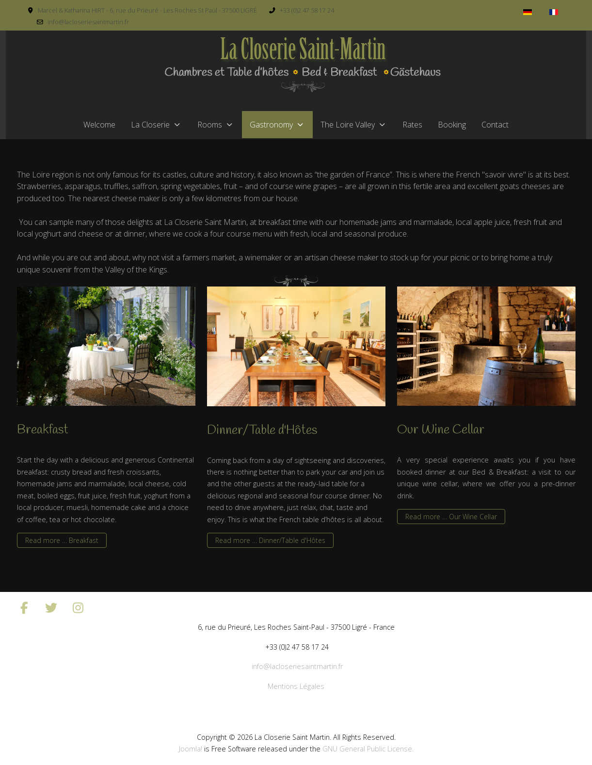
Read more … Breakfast (61, 540)
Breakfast (42, 430)
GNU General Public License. (368, 748)
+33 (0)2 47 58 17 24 (307, 10)
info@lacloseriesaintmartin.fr (88, 22)
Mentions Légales (296, 686)
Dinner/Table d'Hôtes (262, 430)
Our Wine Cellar (440, 430)
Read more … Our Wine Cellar (451, 516)
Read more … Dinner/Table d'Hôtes (270, 540)
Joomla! (190, 748)
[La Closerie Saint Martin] (302, 66)
